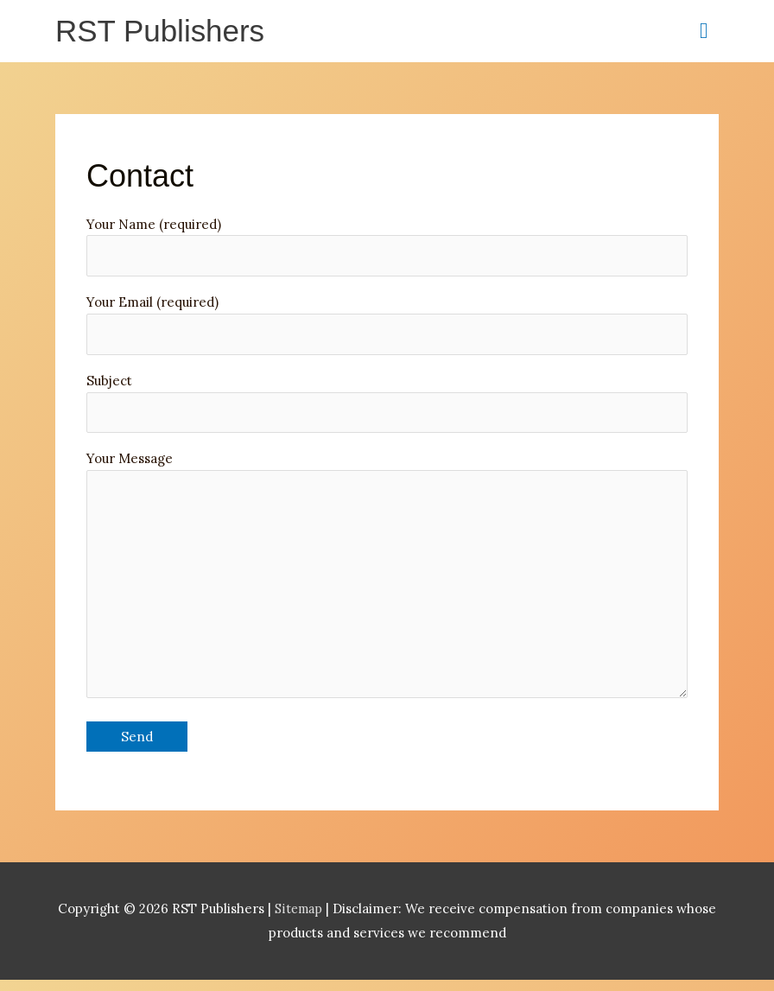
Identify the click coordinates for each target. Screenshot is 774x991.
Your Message (387, 586)
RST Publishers (162, 31)
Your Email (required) (387, 327)
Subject (387, 407)
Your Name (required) (387, 248)
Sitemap (300, 920)
